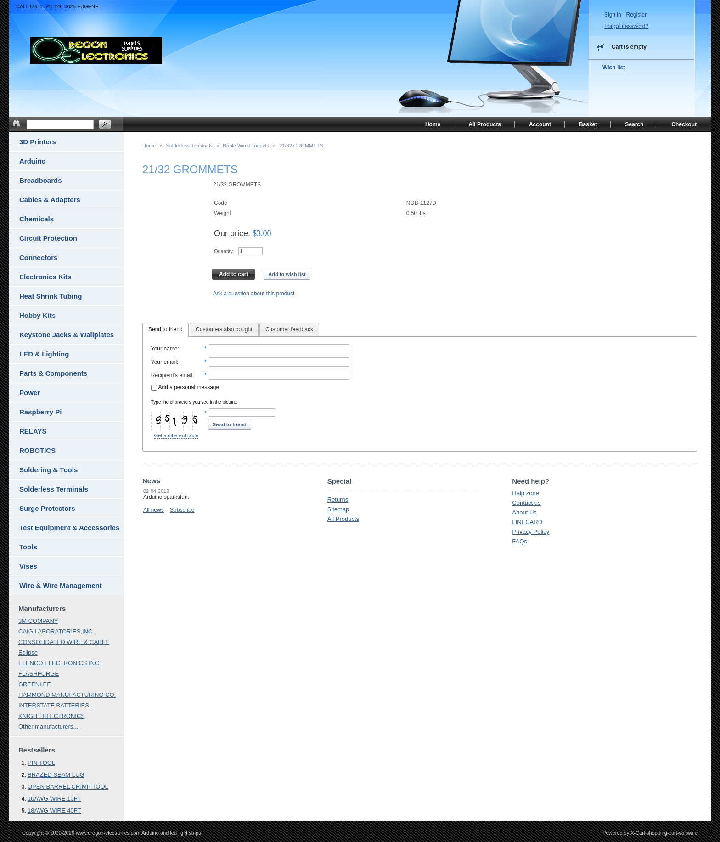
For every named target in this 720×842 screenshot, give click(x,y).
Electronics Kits (45, 277)
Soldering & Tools (48, 470)
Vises (28, 566)
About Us (524, 512)
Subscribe (182, 510)
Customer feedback (289, 329)
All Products (343, 518)
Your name (164, 348)
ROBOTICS (37, 450)
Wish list (613, 67)
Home (149, 145)
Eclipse (28, 652)
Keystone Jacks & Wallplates (66, 335)
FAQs (519, 541)
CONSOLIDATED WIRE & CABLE (63, 642)
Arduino (32, 161)
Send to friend (165, 329)
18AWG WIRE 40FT (54, 810)
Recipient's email (171, 375)
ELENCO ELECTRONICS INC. (59, 663)
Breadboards (40, 180)
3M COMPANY (38, 620)
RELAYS (32, 431)
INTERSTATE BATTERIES (53, 705)
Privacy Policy (530, 531)
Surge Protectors (47, 508)
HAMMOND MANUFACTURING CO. (67, 694)
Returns (338, 499)
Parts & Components (53, 373)
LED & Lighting (44, 354)
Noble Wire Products (246, 145)
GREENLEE (34, 684)
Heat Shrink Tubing (50, 296)
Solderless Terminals (189, 145)
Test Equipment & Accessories (69, 527)
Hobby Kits (37, 315)
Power (29, 392)
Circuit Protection (48, 238)
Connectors (38, 257)
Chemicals (36, 219)
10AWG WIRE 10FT (54, 798)
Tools (28, 547)
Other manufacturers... (48, 726)
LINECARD (527, 522)
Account (540, 124)
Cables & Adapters (49, 199)
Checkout (684, 124)
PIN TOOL (41, 762)
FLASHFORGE (38, 673)
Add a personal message (185, 387)
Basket (588, 124)
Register (636, 14)
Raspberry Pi (40, 412)
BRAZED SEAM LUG (56, 774)
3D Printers (37, 142)
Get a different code (176, 435)
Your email (164, 362)
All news (153, 510)
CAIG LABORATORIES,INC (55, 631)
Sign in (612, 14)
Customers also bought (224, 329)
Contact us (526, 502)
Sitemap (338, 509)
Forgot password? (626, 26)
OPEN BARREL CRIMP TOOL (68, 786)
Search (634, 124)
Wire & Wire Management (60, 585)
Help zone (525, 493)
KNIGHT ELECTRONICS (51, 715)
